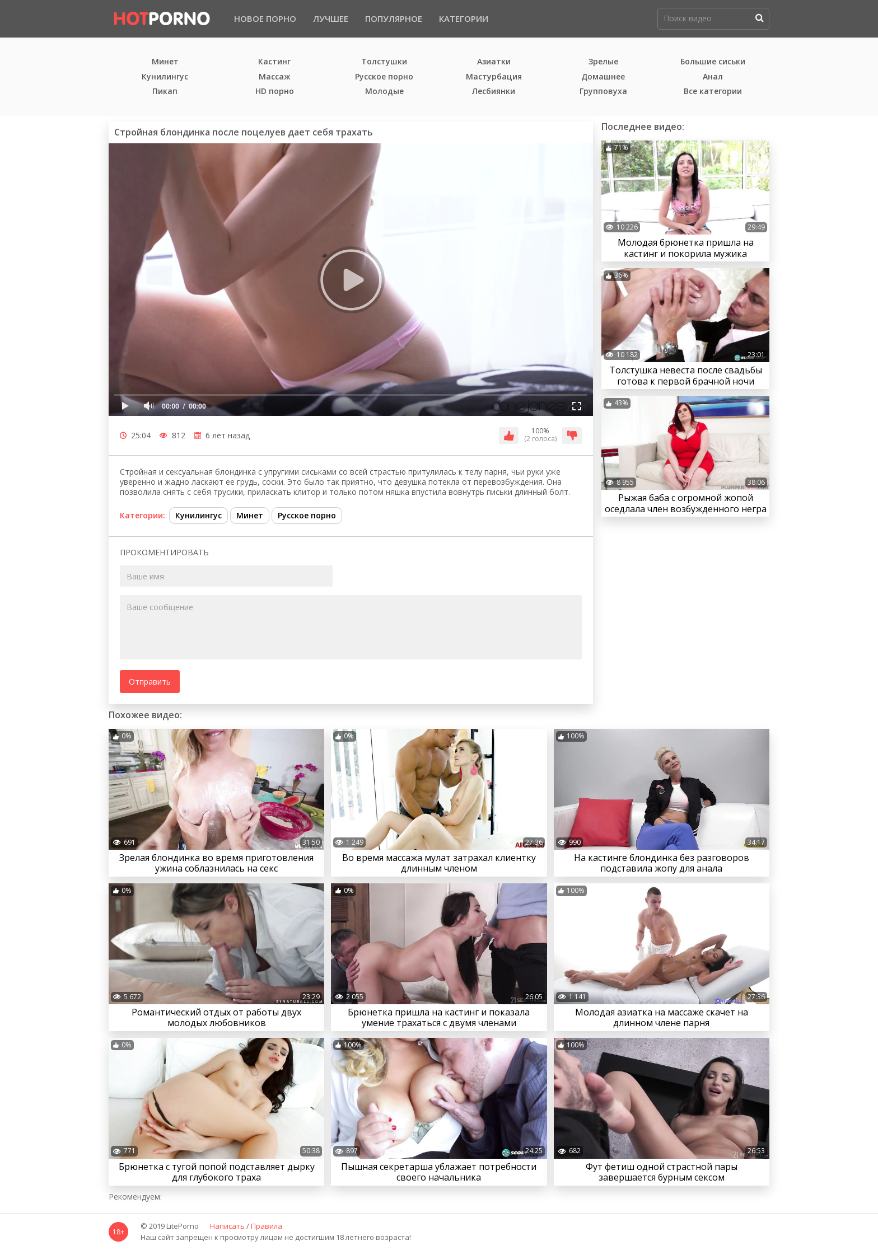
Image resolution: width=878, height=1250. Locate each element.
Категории (463, 18)
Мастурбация (494, 77)
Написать (227, 1226)
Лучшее (330, 18)
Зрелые (603, 62)
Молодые (384, 91)
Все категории (713, 91)
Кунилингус (165, 77)
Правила (266, 1226)
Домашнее (603, 77)
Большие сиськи (712, 62)
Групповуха (603, 91)
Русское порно (384, 77)
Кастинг (274, 62)
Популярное (393, 18)
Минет (165, 62)
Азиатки (494, 62)
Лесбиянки (493, 91)
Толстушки (384, 62)
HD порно (274, 91)
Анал (713, 77)
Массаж (275, 77)
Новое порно (265, 18)
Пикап (165, 91)
